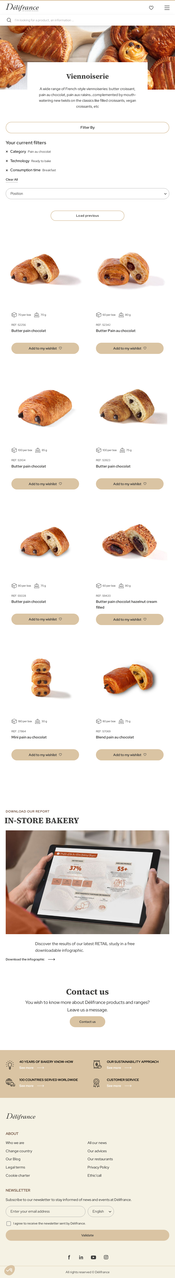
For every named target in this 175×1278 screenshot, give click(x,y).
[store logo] (22, 7)
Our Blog (13, 1159)
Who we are (15, 1142)
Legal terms (15, 1167)
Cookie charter (18, 1175)
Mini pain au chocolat (29, 737)
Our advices (97, 1151)
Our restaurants (100, 1159)
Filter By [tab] (87, 127)
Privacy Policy (98, 1167)
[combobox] (87, 20)
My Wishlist (151, 7)
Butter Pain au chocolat (116, 330)
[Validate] (87, 1235)
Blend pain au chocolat (115, 737)
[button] (45, 348)
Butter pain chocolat (28, 330)
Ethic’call (94, 1175)
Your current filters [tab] (26, 143)
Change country (19, 1151)
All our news (97, 1142)
